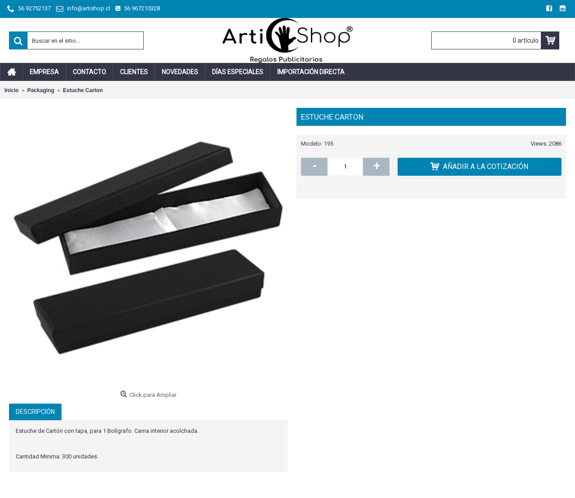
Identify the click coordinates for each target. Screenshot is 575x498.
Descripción (35, 411)
